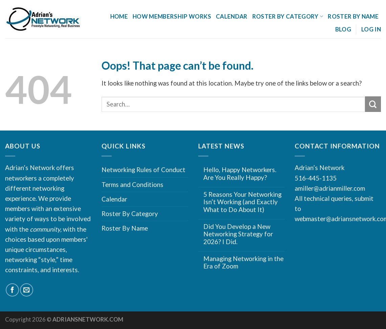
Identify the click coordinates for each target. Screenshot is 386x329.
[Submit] (373, 104)
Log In (371, 29)
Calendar (232, 16)
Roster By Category (287, 16)
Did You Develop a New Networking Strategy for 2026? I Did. (238, 234)
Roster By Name (353, 16)
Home (119, 16)
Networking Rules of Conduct (143, 169)
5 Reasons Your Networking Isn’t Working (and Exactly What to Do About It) (242, 202)
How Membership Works (172, 16)
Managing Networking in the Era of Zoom (243, 262)
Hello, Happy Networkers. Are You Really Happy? (239, 173)
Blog (343, 29)
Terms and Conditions (132, 184)
